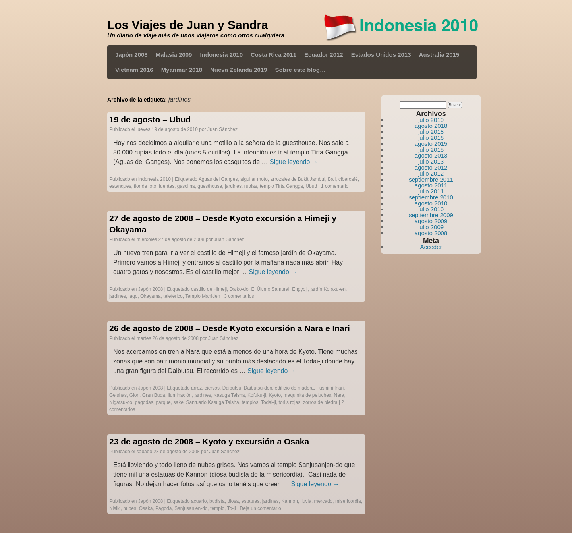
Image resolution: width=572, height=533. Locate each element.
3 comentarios (239, 296)
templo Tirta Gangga (281, 186)
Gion (134, 395)
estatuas (250, 501)
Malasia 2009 (174, 54)
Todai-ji (268, 402)
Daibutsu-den (258, 388)
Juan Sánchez (222, 129)
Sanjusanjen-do (190, 508)
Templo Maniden (202, 296)
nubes (129, 508)
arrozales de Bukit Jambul (297, 179)
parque (163, 402)
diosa (233, 501)
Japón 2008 (131, 54)
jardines (233, 186)
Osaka (146, 508)
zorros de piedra (320, 402)
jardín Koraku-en (328, 289)
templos (250, 402)
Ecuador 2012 (323, 54)
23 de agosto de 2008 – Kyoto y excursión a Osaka (209, 441)
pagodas (144, 402)
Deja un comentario (260, 508)
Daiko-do (239, 289)
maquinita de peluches (307, 395)
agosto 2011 (431, 185)
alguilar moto (254, 179)
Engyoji (299, 289)
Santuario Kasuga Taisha (212, 402)
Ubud (311, 186)
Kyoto (275, 395)
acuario (199, 501)
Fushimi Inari (330, 388)
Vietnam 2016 (134, 69)
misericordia (348, 501)
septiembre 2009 (431, 215)
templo (217, 508)
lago (133, 296)
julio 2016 (431, 137)
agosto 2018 (431, 125)
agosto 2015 (431, 143)
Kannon (290, 501)
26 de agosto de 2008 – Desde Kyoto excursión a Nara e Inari (229, 328)
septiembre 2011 (431, 179)
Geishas (118, 395)
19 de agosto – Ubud (150, 119)
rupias (250, 186)
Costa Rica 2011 (273, 54)
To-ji (231, 508)
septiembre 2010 (431, 197)
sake (178, 402)
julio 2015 (431, 149)
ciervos (212, 388)
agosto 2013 (431, 155)
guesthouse (209, 186)
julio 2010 (431, 209)
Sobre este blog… (300, 69)
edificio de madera (294, 388)
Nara (339, 395)
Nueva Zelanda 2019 (238, 69)
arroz (196, 388)
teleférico (173, 296)
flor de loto (145, 186)
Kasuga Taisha (229, 395)
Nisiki (115, 508)
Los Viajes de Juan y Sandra (187, 24)
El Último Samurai (270, 289)
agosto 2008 (431, 233)
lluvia (306, 501)
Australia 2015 (439, 54)
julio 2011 (431, 191)
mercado (323, 501)
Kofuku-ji (256, 395)
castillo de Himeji (209, 289)
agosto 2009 (431, 221)
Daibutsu (231, 388)
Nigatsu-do (120, 402)
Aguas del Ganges (218, 179)
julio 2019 (431, 119)
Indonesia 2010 (221, 54)
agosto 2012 (431, 167)
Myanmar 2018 (181, 69)
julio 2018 (431, 131)
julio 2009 (431, 227)
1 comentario (334, 186)
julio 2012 (431, 173)
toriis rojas (290, 402)
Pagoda (163, 508)
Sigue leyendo (294, 161)
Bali (332, 179)
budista (217, 501)
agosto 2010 (431, 203)
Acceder (431, 246)
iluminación (179, 395)
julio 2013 (431, 161)
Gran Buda (153, 395)
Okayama (150, 296)
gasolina (186, 186)
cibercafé (348, 179)
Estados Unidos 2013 (381, 54)
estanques (120, 186)
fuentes (166, 186)
